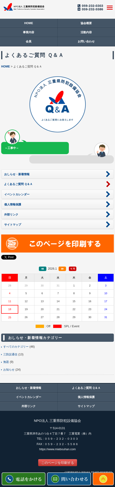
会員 (28, 41)
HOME (28, 23)
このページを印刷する (57, 463)
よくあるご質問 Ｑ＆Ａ (86, 388)
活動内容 (86, 32)
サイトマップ (86, 406)
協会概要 (86, 23)
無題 (6, 362)
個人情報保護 (86, 397)
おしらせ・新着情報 (28, 388)
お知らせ (9, 369)
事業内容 (28, 32)
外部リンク (29, 406)
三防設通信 (10, 354)
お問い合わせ (86, 41)
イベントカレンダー (28, 397)
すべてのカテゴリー (16, 346)
